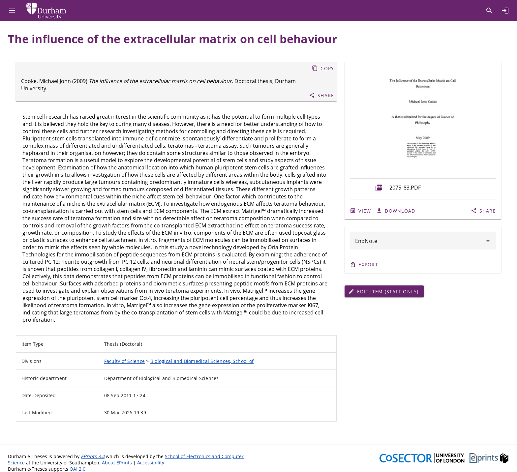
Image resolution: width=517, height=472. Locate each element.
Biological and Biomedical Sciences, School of (202, 361)
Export (368, 264)
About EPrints (117, 462)
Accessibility (150, 462)
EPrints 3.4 (93, 456)
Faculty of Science (124, 361)
